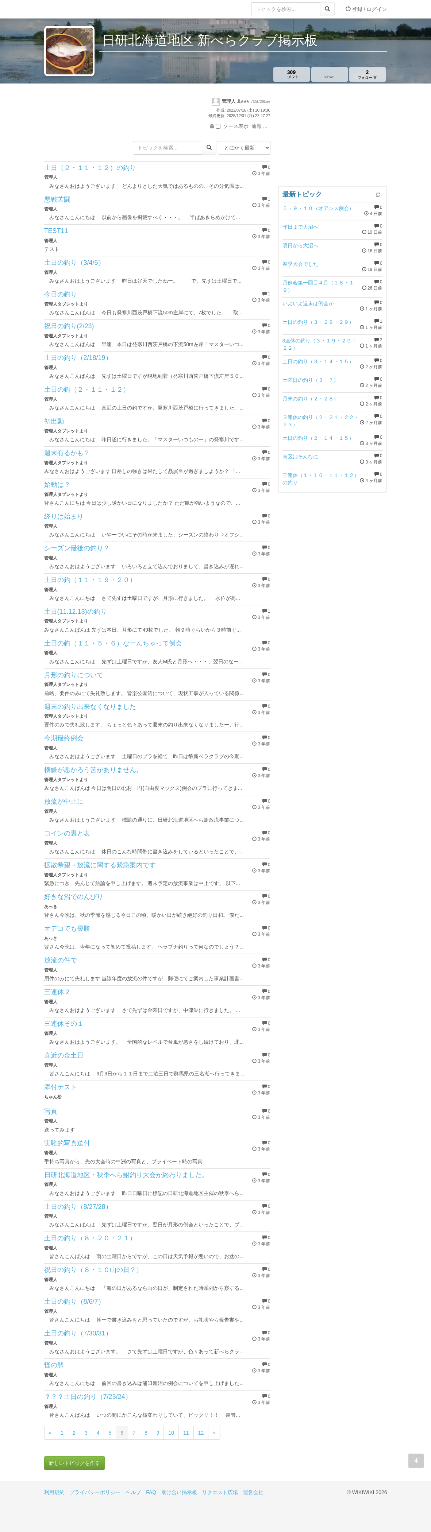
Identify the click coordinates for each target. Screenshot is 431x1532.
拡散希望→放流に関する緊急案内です (100, 865)
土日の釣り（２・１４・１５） (318, 438)
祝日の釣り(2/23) (69, 326)
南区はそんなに (300, 456)
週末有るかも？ (67, 453)
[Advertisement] (332, 136)
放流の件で (60, 960)
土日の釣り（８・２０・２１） (90, 1238)
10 (171, 1433)
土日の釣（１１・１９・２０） (90, 579)
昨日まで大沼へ (300, 227)
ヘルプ (133, 1492)
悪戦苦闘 (57, 199)
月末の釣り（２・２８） (310, 399)
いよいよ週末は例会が (308, 303)
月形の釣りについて (73, 675)
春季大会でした (300, 264)
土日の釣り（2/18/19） (78, 357)
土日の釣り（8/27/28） (78, 1206)
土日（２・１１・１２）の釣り (90, 167)
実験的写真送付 (67, 1143)
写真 (50, 1111)
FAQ (151, 1492)
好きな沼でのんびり (73, 896)
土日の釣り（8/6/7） (74, 1301)
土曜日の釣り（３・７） (310, 380)
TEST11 (56, 230)
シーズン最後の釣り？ (77, 548)
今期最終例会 (64, 738)
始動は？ (57, 484)
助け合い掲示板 (179, 1492)
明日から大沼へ (300, 245)
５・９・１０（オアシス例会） (318, 208)
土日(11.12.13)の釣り (75, 611)
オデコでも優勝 (67, 928)
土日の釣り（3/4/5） (74, 262)
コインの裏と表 (67, 833)
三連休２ (57, 992)
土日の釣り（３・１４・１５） (318, 361)
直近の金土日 (64, 1055)
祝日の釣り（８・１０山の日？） (93, 1269)
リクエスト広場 (220, 1492)
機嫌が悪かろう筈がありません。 (93, 769)
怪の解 (54, 1365)
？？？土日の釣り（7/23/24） (88, 1396)
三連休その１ (64, 1023)
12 (201, 1433)
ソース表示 (232, 126)
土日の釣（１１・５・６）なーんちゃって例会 (113, 643)
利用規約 (54, 1492)
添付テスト (60, 1087)
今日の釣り (60, 294)
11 (186, 1433)
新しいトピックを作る (74, 1463)
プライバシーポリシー (94, 1492)
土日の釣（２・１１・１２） (87, 389)
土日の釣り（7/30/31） (78, 1333)
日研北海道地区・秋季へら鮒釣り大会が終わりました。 (126, 1175)
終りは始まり (64, 516)
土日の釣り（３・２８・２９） (318, 322)
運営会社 (253, 1492)
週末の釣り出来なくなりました (90, 706)
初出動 (54, 421)
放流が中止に (64, 801)
